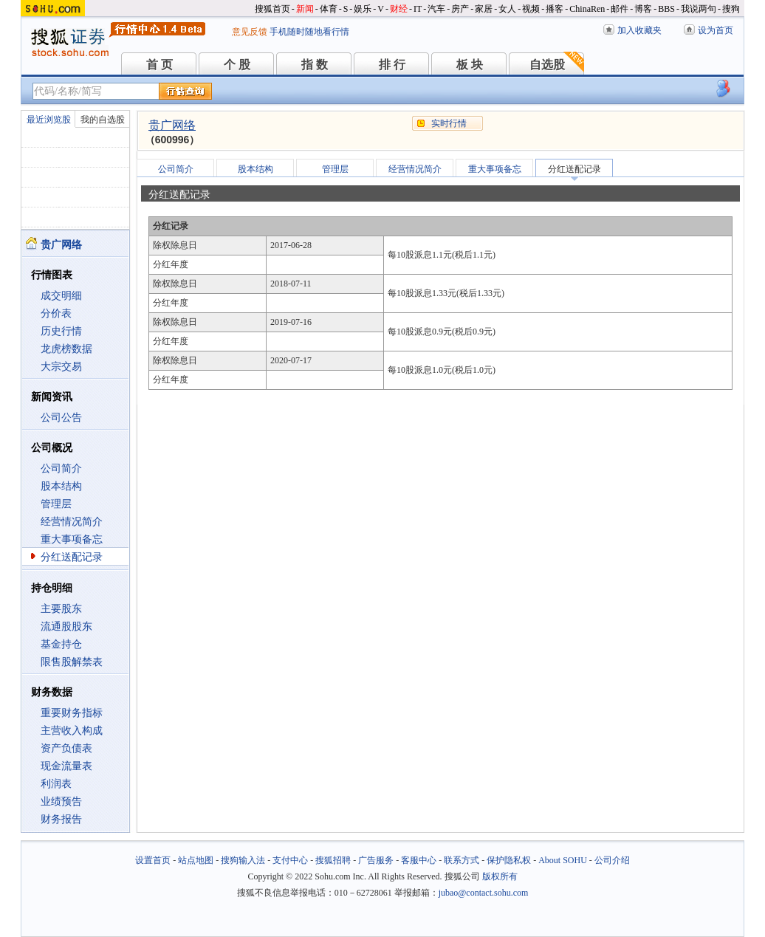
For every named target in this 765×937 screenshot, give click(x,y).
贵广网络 (172, 125)
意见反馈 (249, 32)
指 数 (314, 64)
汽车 (436, 9)
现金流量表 (66, 766)
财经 (399, 9)
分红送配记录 (72, 557)
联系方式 (461, 860)
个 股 (237, 64)
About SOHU (562, 860)
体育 (328, 9)
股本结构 (61, 486)
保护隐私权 (509, 860)
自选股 (547, 64)
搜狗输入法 (243, 860)
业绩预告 (61, 801)
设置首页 (153, 860)
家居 (484, 9)
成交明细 (61, 295)
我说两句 (698, 9)
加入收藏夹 (639, 30)
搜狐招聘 (333, 860)
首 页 (159, 64)
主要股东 (61, 608)
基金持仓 (61, 644)
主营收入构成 (72, 730)
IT (418, 9)
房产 (460, 9)
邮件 (619, 9)
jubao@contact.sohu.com (484, 893)
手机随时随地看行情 (309, 32)
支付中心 (290, 860)
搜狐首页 (272, 9)
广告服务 (376, 860)
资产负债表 (66, 748)
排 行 (392, 64)
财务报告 (61, 819)
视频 (531, 9)
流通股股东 (66, 626)
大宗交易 (61, 366)
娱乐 (362, 9)
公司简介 (61, 468)
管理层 (56, 503)
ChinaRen (587, 9)
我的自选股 (102, 119)
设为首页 (715, 30)
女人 (507, 9)
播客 (554, 9)
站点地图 (195, 860)
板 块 (469, 64)
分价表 (56, 313)
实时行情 (449, 123)
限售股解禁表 (72, 661)
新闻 (305, 9)
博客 (643, 9)
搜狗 (731, 9)
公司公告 (61, 417)
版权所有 (500, 876)
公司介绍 (612, 860)
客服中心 (418, 860)
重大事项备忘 (72, 539)
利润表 (56, 783)
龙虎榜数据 (66, 348)
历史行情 (61, 331)
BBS (666, 9)
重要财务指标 (72, 712)
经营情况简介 (72, 521)
